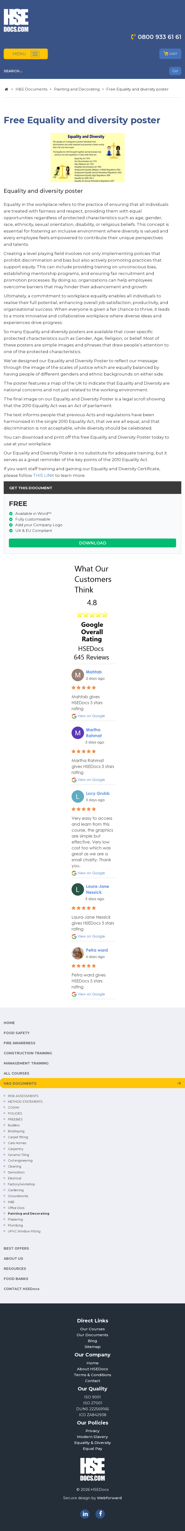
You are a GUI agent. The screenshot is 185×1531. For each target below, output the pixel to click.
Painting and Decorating (77, 89)
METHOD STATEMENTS (25, 1101)
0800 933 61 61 (159, 36)
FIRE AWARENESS (20, 1043)
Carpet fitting (18, 1137)
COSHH (13, 1107)
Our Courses (92, 1329)
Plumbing (15, 1225)
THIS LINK (43, 475)
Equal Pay (92, 1448)
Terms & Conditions (92, 1374)
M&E (11, 1202)
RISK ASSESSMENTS (23, 1096)
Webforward (109, 1497)
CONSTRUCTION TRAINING (28, 1053)
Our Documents (92, 1335)
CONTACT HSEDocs (21, 1289)
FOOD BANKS (16, 1279)
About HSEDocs (92, 1369)
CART (170, 53)
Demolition (16, 1172)
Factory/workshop (21, 1184)
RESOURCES (15, 1269)
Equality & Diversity (92, 1442)
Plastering (15, 1219)
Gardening (16, 1190)
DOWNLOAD (92, 542)
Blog (92, 1340)
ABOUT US (13, 1259)
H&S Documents (31, 89)
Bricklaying (16, 1131)
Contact (92, 1380)
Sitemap (93, 1346)
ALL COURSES (16, 1073)
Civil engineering (20, 1160)
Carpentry (15, 1149)
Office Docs (16, 1208)
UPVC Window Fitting (24, 1231)
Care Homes (17, 1143)
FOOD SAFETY (17, 1033)
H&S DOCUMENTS (20, 1083)
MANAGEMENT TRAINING (26, 1063)
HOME (9, 1023)
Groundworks (18, 1196)
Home (93, 1363)
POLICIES (15, 1113)
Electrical (14, 1178)
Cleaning (14, 1166)
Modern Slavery (92, 1436)
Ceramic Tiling (18, 1155)
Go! (175, 71)
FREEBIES (15, 1119)
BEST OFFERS (16, 1248)
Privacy (93, 1430)
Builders (13, 1125)
